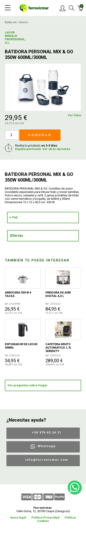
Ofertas (16, 236)
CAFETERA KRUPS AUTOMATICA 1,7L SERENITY (58, 347)
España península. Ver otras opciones (42, 149)
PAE (15, 217)
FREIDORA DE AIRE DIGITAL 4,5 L (58, 294)
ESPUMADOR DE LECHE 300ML (21, 345)
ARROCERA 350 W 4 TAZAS (18, 294)
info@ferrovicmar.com (46, 459)
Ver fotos (74, 115)
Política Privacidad (45, 517)
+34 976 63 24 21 (46, 432)
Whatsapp (47, 446)
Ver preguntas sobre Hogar (27, 385)
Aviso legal (18, 517)
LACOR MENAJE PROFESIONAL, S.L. (13, 37)
